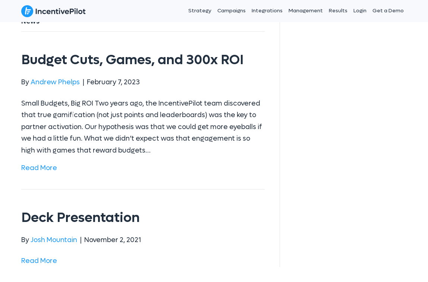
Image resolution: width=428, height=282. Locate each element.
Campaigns (231, 10)
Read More (39, 168)
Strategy (199, 10)
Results (338, 10)
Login (359, 10)
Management (306, 10)
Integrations (267, 10)
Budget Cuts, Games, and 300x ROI (132, 60)
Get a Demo (388, 10)
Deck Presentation (80, 217)
